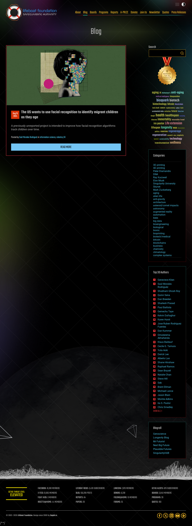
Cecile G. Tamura (167, 346)
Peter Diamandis (162, 171)
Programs (103, 12)
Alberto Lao (164, 358)
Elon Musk (158, 180)
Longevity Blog (161, 437)
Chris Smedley (165, 407)
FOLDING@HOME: (120, 497)
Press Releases (178, 12)
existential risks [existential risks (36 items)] (158, 111)
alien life (157, 196)
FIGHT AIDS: (42, 497)
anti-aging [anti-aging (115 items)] (177, 93)
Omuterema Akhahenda (164, 337)
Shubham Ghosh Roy (169, 291)
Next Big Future (161, 445)
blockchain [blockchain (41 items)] (179, 104)
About (78, 12)
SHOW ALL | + (157, 411)
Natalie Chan (164, 374)
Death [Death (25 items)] (181, 108)
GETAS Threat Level (16, 494)
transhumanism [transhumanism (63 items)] (162, 143)
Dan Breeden (164, 299)
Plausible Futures (162, 449)
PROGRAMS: (156, 497)
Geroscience (159, 433)
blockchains (159, 242)
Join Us (143, 12)
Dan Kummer (165, 330)
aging (156, 193)
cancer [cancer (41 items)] (162, 108)
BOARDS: (155, 493)
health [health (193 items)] (160, 115)
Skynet (156, 186)
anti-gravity (159, 199)
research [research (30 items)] (170, 135)
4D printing (159, 168)
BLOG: (78, 493)
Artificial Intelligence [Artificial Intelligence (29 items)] (162, 97)
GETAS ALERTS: (157, 488)
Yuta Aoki (163, 350)
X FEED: (41, 493)
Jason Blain (164, 395)
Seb (160, 382)
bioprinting (159, 233)
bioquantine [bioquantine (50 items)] (175, 96)
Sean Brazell (164, 370)
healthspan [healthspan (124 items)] (172, 115)
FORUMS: (117, 502)
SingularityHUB (161, 453)
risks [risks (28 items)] (174, 135)
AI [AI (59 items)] (160, 93)
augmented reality (162, 211)
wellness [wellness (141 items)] (175, 143)
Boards (93, 12)
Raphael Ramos (166, 366)
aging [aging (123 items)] (155, 93)
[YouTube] (177, 515)
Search (182, 53)
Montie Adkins (165, 399)
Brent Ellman (164, 387)
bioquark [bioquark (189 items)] (162, 100)
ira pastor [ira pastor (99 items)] (159, 123)
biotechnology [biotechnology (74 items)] (160, 104)
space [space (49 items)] (156, 139)
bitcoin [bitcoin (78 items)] (170, 104)
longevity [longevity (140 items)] (166, 128)
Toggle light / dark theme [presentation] (183, 4)
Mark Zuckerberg (162, 189)
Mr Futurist (159, 441)
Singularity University (164, 183)
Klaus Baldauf (165, 342)
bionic (156, 230)
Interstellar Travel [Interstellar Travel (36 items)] (178, 120)
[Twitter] (165, 515)
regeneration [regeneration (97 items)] (159, 135)
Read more (66, 147)
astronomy (159, 208)
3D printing (159, 165)
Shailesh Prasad (166, 303)
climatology (159, 252)
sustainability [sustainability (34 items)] (164, 139)
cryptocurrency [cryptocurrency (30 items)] (170, 108)
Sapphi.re (53, 515)
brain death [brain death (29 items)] (155, 108)
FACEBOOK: (42, 488)
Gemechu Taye (165, 311)
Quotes (165, 12)
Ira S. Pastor (164, 403)
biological (158, 227)
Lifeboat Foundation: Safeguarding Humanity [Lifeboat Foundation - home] (31, 12)
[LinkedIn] (171, 515)
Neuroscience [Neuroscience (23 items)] (181, 128)
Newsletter (154, 12)
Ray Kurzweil (160, 177)
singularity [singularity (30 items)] (180, 135)
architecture (159, 202)
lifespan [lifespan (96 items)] (155, 127)
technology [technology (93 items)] (176, 139)
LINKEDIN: (117, 488)
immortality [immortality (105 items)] (164, 119)
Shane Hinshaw (166, 362)
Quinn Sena (164, 295)
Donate (134, 12)
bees (155, 217)
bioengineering (161, 224)
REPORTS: (79, 497)
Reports (114, 12)
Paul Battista (164, 307)
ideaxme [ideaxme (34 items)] (154, 120)
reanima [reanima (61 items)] (164, 131)
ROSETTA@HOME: (45, 502)
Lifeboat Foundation (25, 515)
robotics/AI (61, 137)
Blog (85, 12)
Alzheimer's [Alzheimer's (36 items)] (166, 93)
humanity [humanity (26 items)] (182, 116)
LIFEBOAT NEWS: (82, 488)
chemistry (158, 249)
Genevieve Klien (166, 279)
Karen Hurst (164, 319)
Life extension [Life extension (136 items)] (173, 123)
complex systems (162, 255)
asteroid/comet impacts (165, 205)
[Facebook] (159, 515)
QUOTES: (155, 502)
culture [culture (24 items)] (178, 108)
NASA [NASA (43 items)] (175, 128)
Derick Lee (163, 354)
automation (159, 214)
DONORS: (117, 493)
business (158, 245)
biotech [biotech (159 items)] (174, 100)
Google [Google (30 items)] (153, 116)
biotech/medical (161, 236)
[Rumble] (183, 515)
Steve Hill (163, 378)
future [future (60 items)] (174, 111)
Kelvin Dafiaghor (166, 315)
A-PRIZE (124, 12)
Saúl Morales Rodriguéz (28, 137)
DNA (155, 174)
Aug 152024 (15, 115)
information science (48, 137)
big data (157, 221)
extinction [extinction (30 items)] (167, 111)
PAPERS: (79, 502)
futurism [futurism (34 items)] (181, 112)
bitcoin (156, 239)
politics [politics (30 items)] (157, 132)
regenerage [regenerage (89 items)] (174, 131)
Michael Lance (165, 391)
